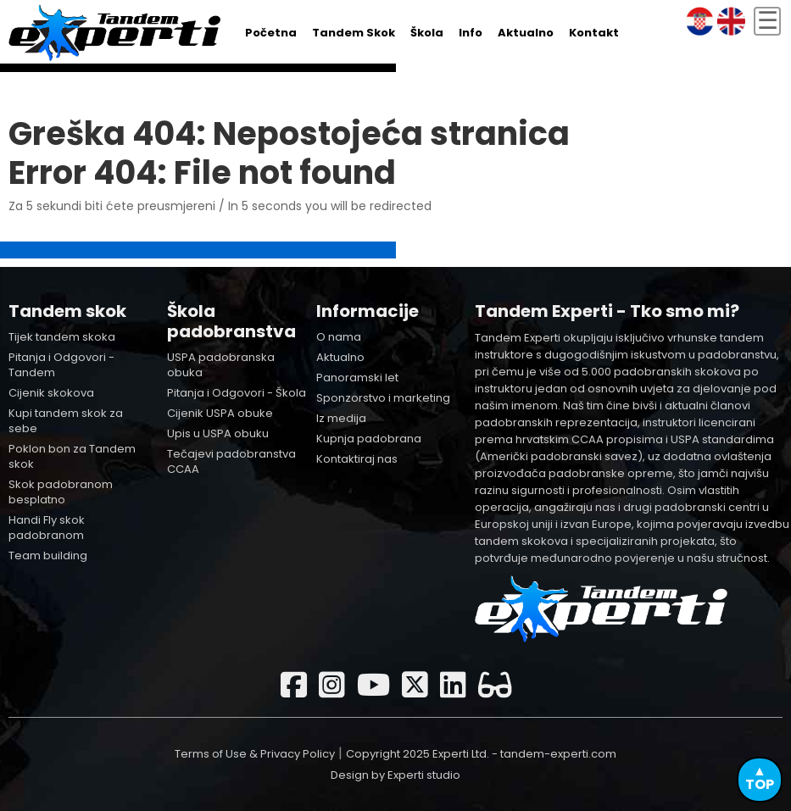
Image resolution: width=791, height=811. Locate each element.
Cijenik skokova (51, 393)
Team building (47, 555)
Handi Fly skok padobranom (46, 527)
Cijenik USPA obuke (220, 413)
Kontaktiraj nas (357, 459)
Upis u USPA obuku (218, 433)
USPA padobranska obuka (221, 365)
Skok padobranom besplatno (60, 492)
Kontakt (594, 33)
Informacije (367, 311)
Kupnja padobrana (368, 438)
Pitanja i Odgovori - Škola (236, 393)
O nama (338, 337)
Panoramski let (357, 377)
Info (470, 33)
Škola (426, 33)
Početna (271, 33)
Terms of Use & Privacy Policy (255, 754)
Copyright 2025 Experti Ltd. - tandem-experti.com (481, 754)
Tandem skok (353, 33)
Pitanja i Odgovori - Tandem (61, 365)
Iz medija (341, 418)
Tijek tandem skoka (61, 337)
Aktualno (526, 33)
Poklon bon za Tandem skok (72, 456)
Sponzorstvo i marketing (383, 398)
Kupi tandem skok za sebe (65, 420)
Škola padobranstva (231, 321)
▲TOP (759, 777)
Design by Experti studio (395, 775)
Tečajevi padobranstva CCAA (231, 461)
